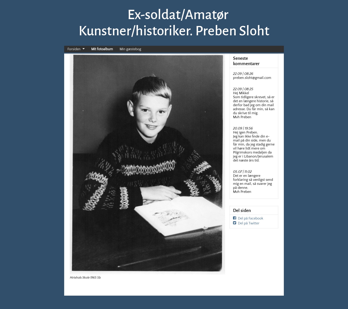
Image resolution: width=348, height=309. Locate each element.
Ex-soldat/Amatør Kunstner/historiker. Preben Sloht (174, 22)
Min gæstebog (130, 49)
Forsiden (74, 49)
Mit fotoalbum (102, 49)
